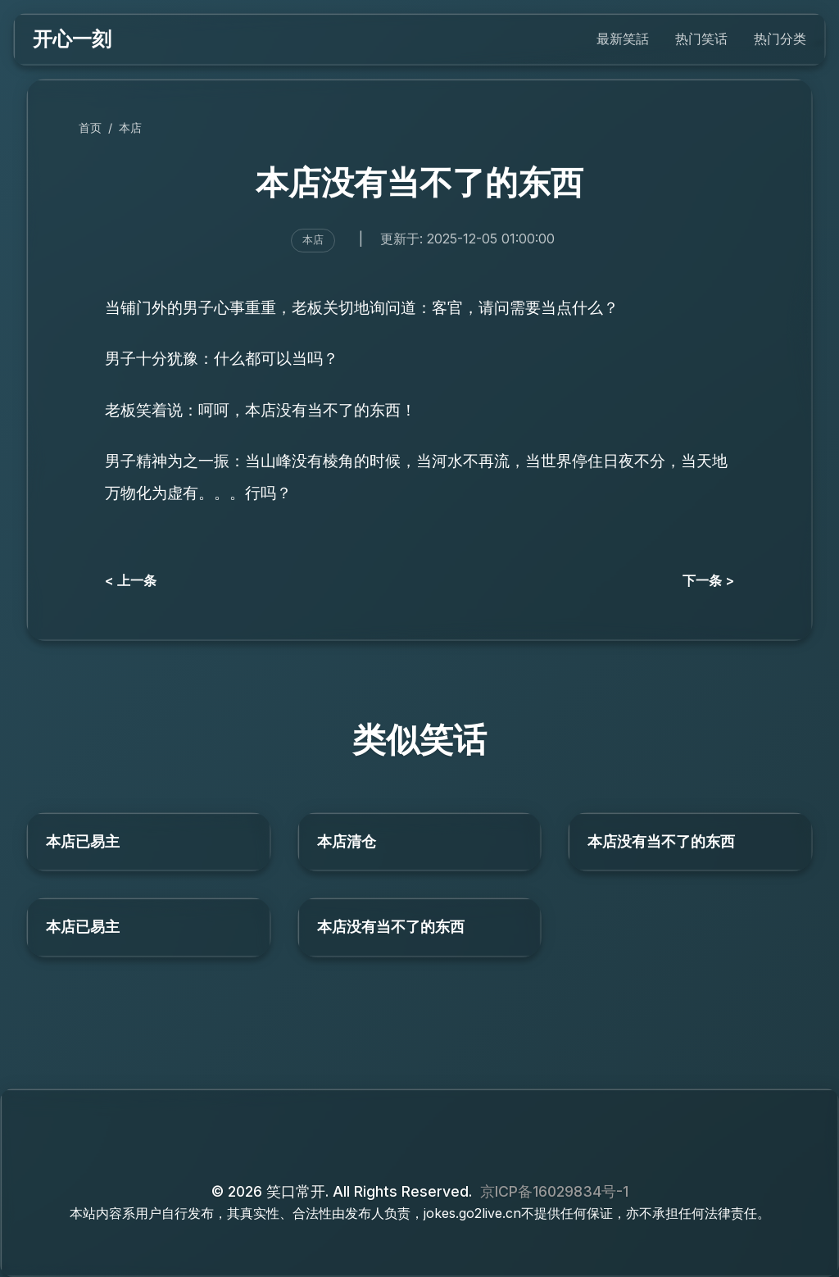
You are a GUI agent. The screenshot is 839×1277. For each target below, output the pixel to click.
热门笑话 (701, 38)
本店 (130, 127)
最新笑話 (622, 38)
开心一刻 (72, 39)
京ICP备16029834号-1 (554, 1191)
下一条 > (708, 580)
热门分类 (780, 38)
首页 (90, 127)
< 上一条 (130, 580)
